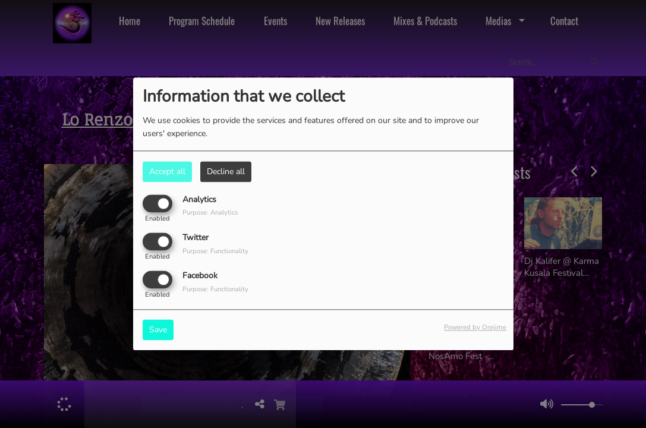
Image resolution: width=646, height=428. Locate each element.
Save (158, 330)
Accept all (167, 171)
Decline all (226, 171)
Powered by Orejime (475, 327)
